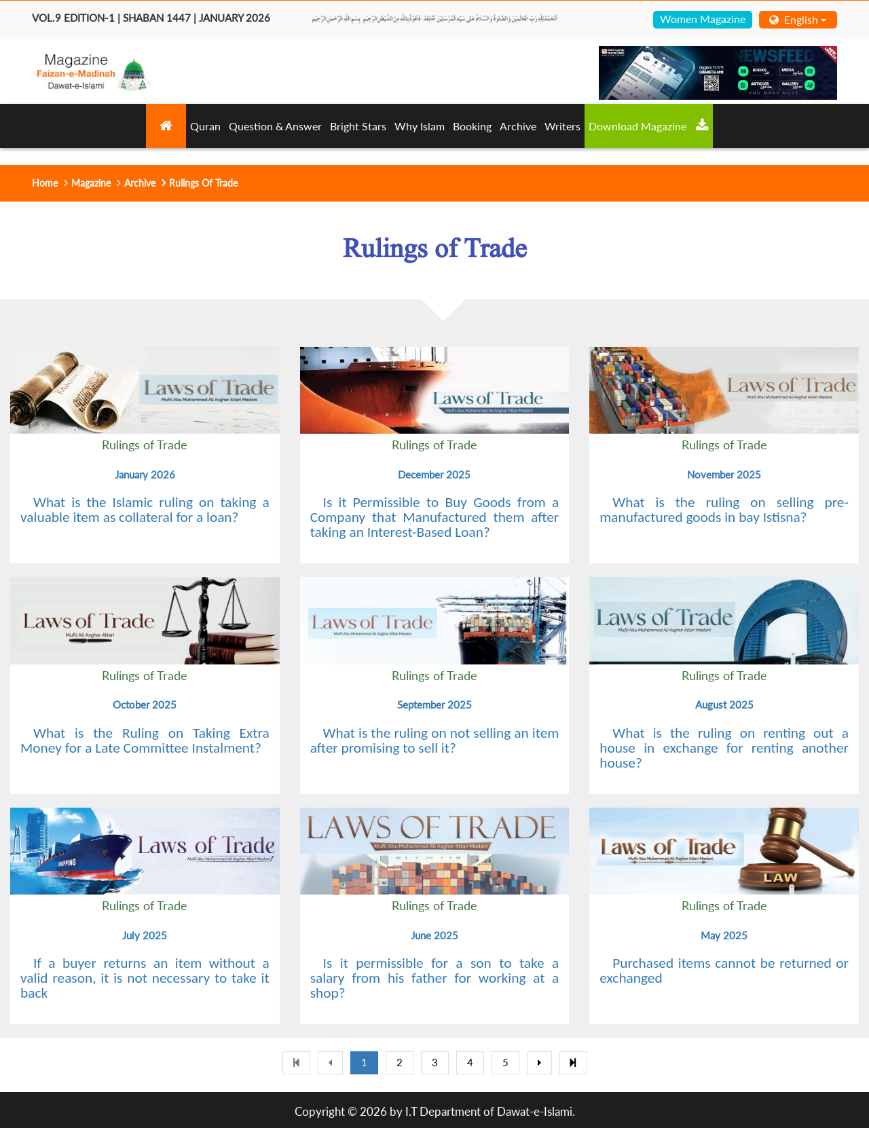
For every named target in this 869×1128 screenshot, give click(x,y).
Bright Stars (358, 125)
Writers (562, 125)
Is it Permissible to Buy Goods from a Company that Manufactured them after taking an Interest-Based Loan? (434, 517)
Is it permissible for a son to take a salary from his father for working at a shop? (434, 978)
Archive (518, 125)
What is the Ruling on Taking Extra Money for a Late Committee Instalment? (145, 740)
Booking (472, 125)
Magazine (91, 183)
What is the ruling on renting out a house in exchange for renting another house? (724, 748)
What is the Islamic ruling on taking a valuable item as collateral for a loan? (145, 510)
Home (45, 183)
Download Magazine (649, 125)
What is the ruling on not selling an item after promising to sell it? (434, 740)
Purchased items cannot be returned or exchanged (724, 970)
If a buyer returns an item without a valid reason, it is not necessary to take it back (145, 978)
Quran (205, 125)
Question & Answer (275, 125)
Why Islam (419, 125)
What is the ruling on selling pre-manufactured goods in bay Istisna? (724, 510)
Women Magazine (702, 18)
